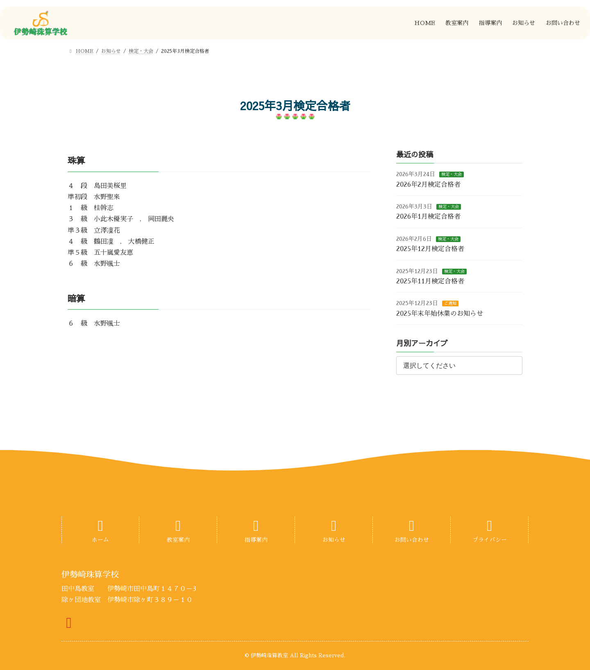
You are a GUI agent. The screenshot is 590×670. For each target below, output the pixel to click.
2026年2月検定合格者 (428, 184)
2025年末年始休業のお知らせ (439, 313)
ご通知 (450, 304)
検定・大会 (451, 175)
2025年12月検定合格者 (430, 249)
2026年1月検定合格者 (428, 217)
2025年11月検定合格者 (430, 281)
